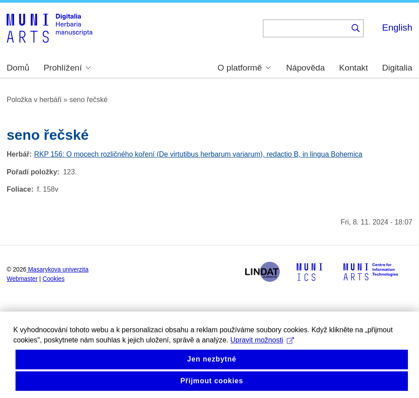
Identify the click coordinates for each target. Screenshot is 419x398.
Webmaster (22, 279)
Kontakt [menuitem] (353, 67)
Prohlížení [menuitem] (66, 67)
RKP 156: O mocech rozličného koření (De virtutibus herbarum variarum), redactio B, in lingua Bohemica (198, 154)
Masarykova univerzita (58, 269)
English (397, 27)
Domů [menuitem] (18, 67)
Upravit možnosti (262, 349)
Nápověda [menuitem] (305, 67)
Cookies (54, 279)
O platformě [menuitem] (244, 67)
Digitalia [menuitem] (397, 67)
